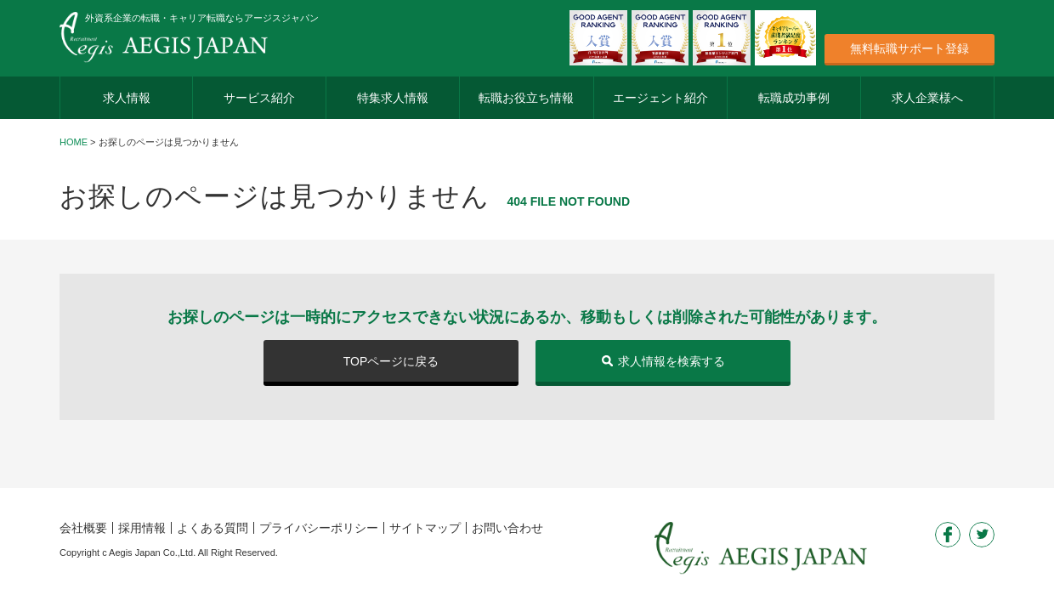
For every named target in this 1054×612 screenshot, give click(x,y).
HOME (74, 142)
